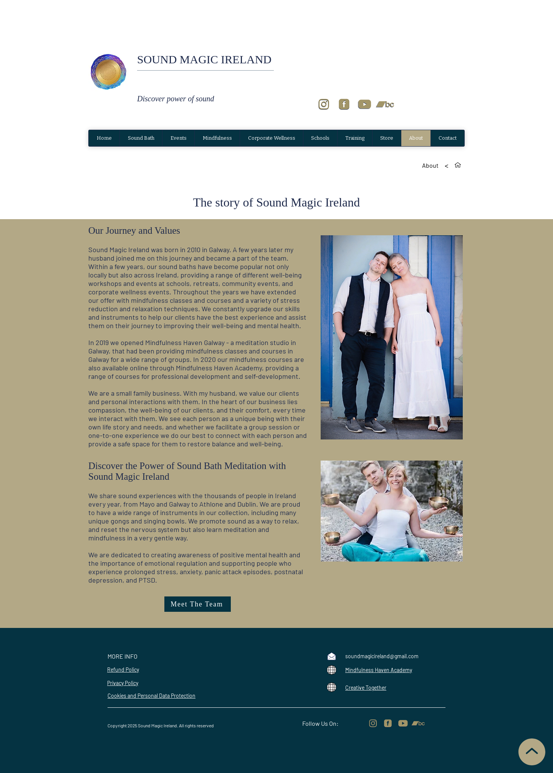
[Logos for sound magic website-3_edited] (388, 723)
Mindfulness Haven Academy (378, 670)
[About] (430, 165)
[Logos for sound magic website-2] (364, 104)
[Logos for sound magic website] (385, 104)
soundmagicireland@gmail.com (382, 656)
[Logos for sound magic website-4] (324, 104)
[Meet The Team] (197, 604)
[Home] (458, 165)
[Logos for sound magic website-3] (344, 104)
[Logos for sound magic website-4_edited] (373, 723)
